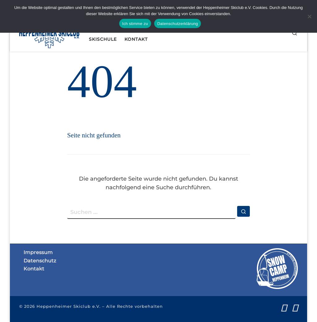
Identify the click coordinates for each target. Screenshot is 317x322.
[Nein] (309, 16)
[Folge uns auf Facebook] (284, 308)
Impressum (38, 252)
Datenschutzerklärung (177, 23)
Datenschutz (40, 260)
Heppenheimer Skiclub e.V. (69, 306)
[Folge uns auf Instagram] (295, 308)
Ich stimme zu (135, 23)
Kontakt (34, 269)
